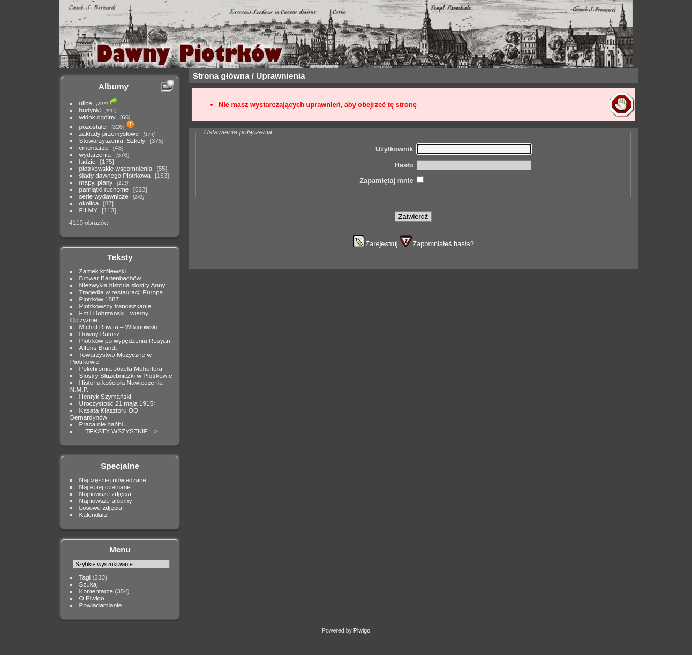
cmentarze (94, 147)
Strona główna (221, 75)
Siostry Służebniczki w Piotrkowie (125, 375)
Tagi (85, 577)
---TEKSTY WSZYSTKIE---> (118, 431)
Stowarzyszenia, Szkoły (112, 140)
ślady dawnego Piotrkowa (115, 175)
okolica (89, 203)
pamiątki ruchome (104, 189)
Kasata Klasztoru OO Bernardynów (104, 414)
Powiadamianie (100, 604)
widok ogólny (97, 116)
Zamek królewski (102, 271)
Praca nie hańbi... (104, 424)
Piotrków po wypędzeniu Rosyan (124, 340)
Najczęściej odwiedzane (113, 479)
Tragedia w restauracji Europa (121, 291)
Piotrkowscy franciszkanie (115, 305)
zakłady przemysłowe (109, 133)
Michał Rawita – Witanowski (118, 326)
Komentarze (96, 591)
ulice (85, 103)
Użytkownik (394, 149)
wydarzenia (95, 154)
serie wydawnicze (104, 196)
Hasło (404, 165)
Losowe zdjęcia (100, 507)
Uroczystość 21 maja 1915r (117, 403)
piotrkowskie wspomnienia (116, 168)
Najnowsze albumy (105, 500)
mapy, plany (96, 182)
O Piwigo (91, 598)
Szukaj (88, 584)
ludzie (87, 161)
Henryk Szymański (105, 396)
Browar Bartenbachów (110, 278)
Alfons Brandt (98, 347)
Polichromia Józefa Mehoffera (120, 368)
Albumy (114, 86)
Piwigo (361, 630)
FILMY (88, 210)
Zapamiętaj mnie (386, 181)
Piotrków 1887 (99, 298)
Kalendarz (93, 514)
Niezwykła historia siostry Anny (122, 284)
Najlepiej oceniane (105, 486)
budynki (90, 109)
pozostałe (92, 126)
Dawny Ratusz (99, 333)
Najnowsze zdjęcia (105, 493)
